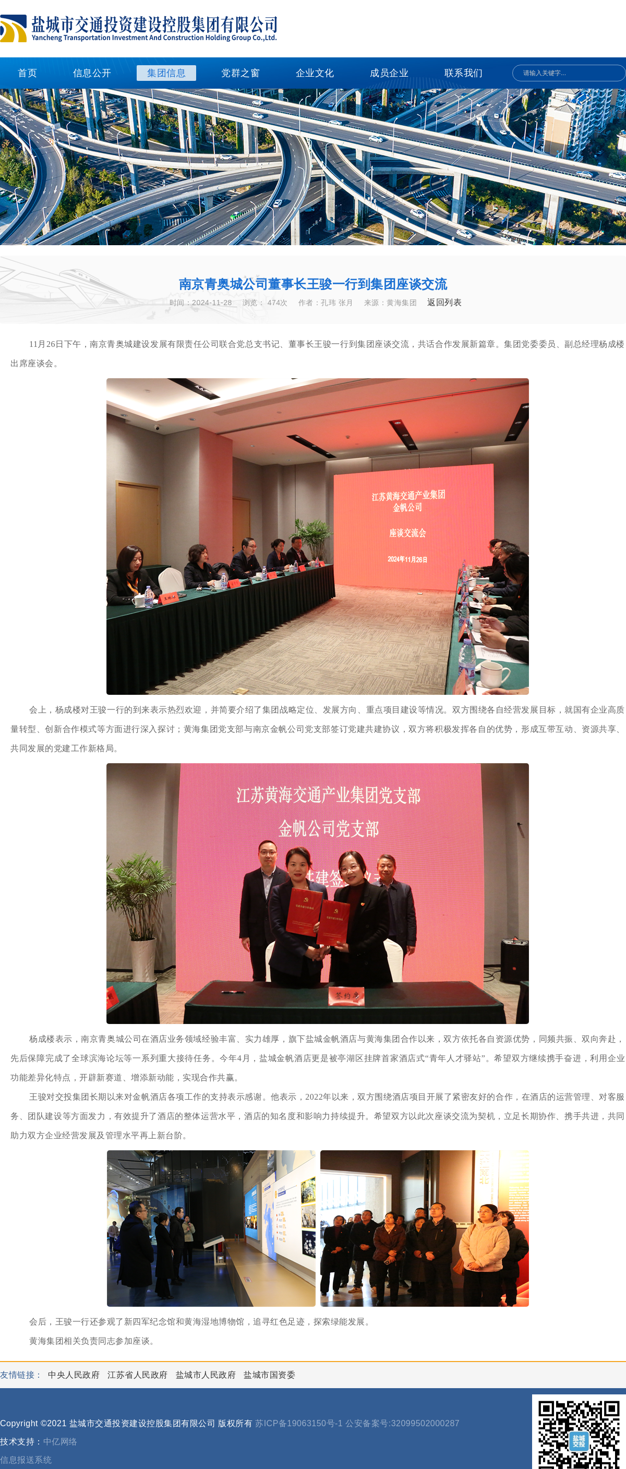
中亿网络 (60, 1441)
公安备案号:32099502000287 (402, 1423)
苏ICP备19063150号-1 (299, 1423)
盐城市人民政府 (207, 1374)
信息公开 (92, 73)
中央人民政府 (75, 1374)
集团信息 (166, 73)
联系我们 (463, 73)
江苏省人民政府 (138, 1374)
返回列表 (444, 302)
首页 (27, 73)
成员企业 (389, 73)
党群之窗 (240, 73)
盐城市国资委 (269, 1374)
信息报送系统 (26, 1459)
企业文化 (315, 73)
